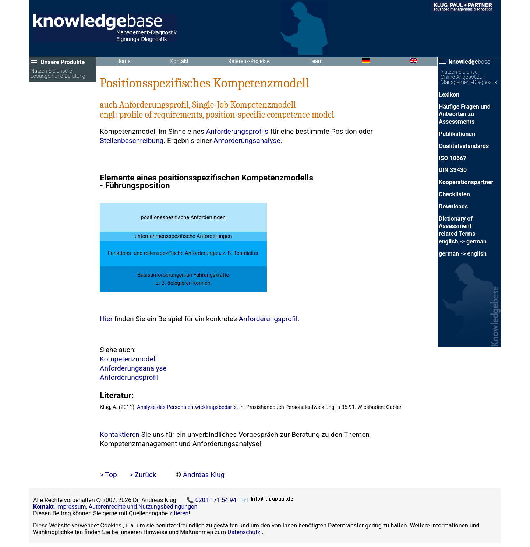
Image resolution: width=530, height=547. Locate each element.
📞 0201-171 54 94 (212, 500)
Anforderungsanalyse (246, 140)
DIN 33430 (453, 169)
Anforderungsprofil (268, 319)
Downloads (453, 206)
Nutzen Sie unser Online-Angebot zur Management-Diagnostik (469, 77)
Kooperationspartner (466, 182)
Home (123, 61)
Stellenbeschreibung (131, 140)
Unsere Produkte (62, 62)
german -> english (463, 253)
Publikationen (457, 133)
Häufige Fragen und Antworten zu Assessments (465, 114)
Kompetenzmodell (128, 359)
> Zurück (142, 474)
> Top (108, 474)
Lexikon (449, 94)
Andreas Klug (204, 474)
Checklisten (454, 194)
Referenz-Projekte (249, 61)
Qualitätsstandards (464, 146)
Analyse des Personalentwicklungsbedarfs (187, 407)
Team (316, 61)
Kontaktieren (119, 434)
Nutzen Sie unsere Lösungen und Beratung (58, 74)
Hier (106, 319)
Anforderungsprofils (237, 131)
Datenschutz (243, 532)
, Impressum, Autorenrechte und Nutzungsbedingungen (115, 506)
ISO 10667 (452, 158)
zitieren (178, 513)
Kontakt (179, 61)
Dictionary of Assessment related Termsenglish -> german (463, 230)
